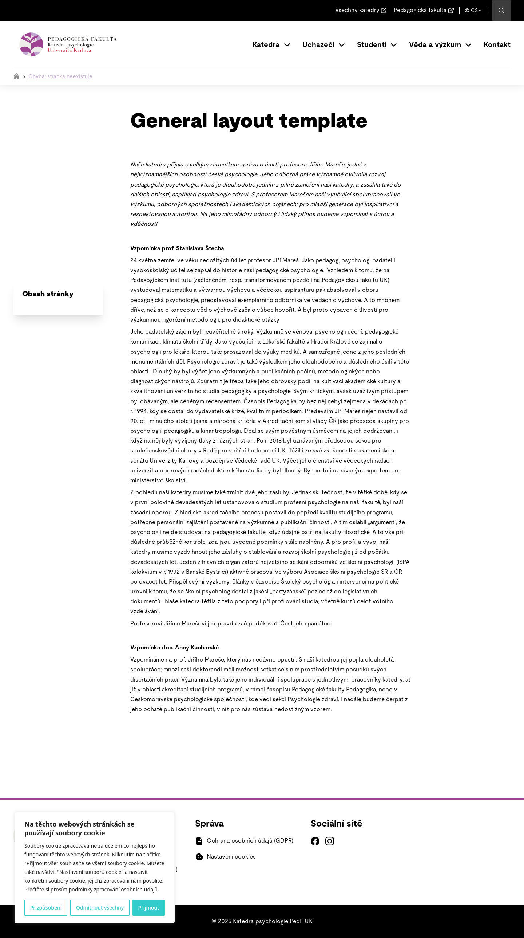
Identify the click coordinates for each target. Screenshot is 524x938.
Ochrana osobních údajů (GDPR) (250, 841)
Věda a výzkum (435, 44)
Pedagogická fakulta (420, 10)
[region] (95, 867)
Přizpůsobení (46, 907)
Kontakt (497, 44)
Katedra (266, 44)
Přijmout (148, 907)
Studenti (371, 44)
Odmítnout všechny (100, 907)
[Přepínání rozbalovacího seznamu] (287, 44)
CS (474, 10)
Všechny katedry (357, 10)
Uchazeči (318, 44)
